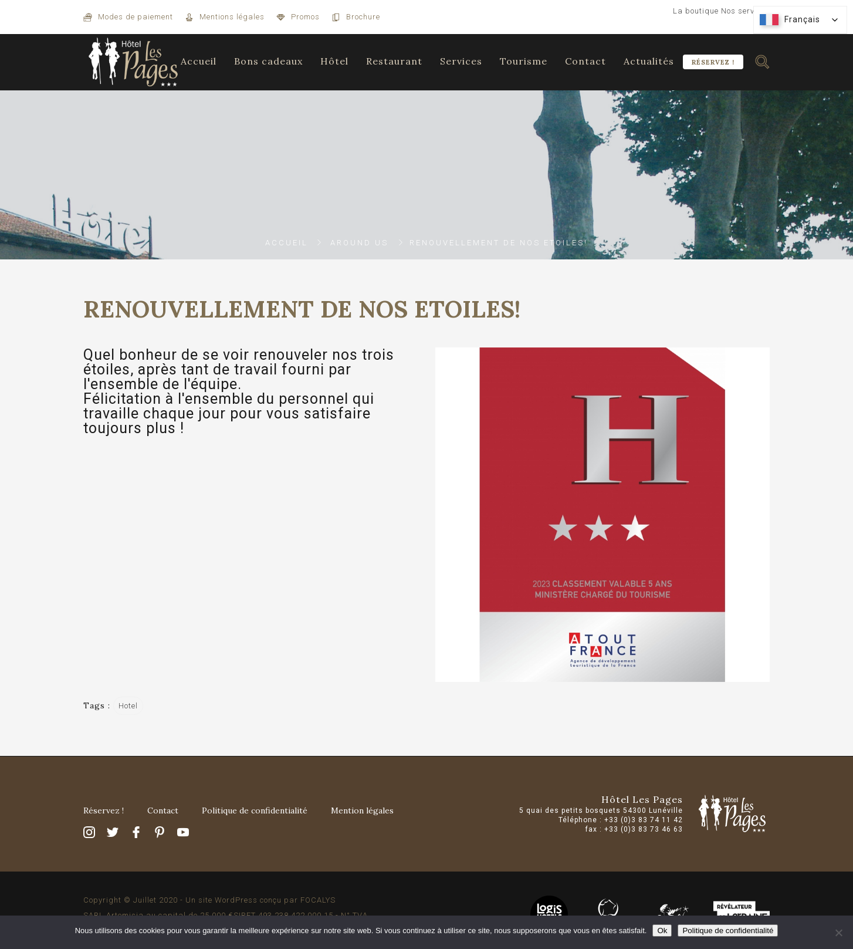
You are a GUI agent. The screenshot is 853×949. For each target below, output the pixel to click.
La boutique (696, 10)
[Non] (838, 932)
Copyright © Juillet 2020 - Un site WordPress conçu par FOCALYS (209, 900)
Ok (662, 930)
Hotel (128, 705)
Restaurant (394, 61)
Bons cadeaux (268, 61)
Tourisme (523, 61)
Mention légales (362, 810)
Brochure (363, 16)
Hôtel (334, 61)
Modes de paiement (135, 16)
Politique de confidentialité (254, 810)
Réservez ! (713, 62)
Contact (585, 61)
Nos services (745, 10)
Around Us (359, 242)
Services (461, 61)
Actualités (649, 61)
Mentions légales (232, 16)
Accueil (198, 61)
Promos (305, 16)
